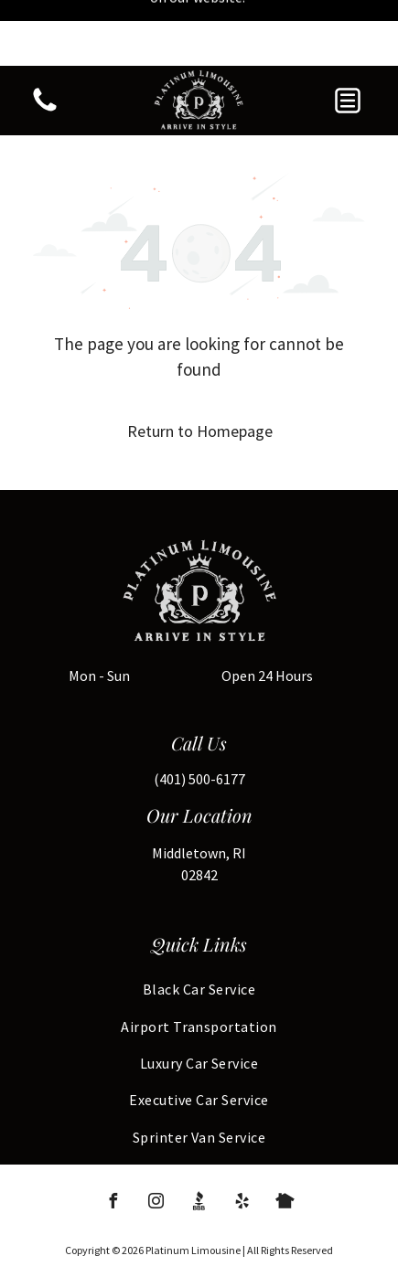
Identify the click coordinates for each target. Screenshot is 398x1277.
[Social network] (199, 1137)
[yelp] (242, 1137)
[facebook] (113, 1137)
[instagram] (156, 1137)
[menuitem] (199, 923)
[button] (347, 34)
